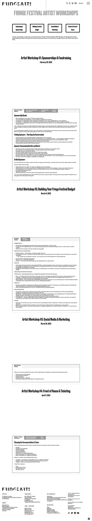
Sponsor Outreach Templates (31, 110)
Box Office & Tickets (30, 496)
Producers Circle (29, 510)
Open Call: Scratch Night (53, 498)
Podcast (49, 508)
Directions (71, 496)
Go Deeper (50, 505)
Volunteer (49, 496)
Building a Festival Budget (37, 28)
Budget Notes (16, 239)
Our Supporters (29, 514)
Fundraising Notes (45, 110)
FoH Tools (42, 437)
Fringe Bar (27, 499)
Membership (28, 508)
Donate (81, 3)
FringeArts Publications (53, 513)
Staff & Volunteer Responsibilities (31, 437)
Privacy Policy (71, 509)
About (4, 502)
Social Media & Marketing (55, 28)
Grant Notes (54, 110)
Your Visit (28, 494)
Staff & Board (5, 506)
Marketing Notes (17, 366)
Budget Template (25, 239)
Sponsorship (28, 511)
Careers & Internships (8, 508)
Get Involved (51, 494)
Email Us (70, 500)
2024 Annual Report (52, 511)
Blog (48, 507)
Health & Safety (29, 501)
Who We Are (5, 505)
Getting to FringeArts (30, 498)
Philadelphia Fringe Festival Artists (56, 497)
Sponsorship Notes (18, 110)
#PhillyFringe (50, 509)
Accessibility (28, 497)
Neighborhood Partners (74, 508)
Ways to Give (28, 509)
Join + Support (29, 506)
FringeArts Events (7, 496)
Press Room (71, 505)
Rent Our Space (6, 509)
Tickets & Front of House (72, 28)
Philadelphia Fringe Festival (9, 507)
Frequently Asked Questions (32, 502)
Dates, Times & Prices (18, 437)
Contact (4, 510)
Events (4, 494)
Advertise (70, 506)
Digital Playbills (51, 510)
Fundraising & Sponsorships (19, 28)
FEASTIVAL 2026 (29, 513)
